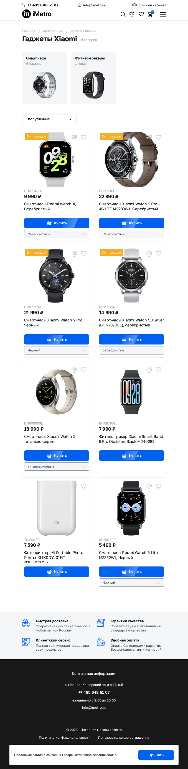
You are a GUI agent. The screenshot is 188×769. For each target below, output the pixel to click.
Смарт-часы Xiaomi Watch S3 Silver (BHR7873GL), (131, 322)
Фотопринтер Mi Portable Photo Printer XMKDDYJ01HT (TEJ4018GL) (53, 556)
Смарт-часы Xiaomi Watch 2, (50, 439)
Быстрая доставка (52, 621)
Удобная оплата (125, 640)
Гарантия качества (127, 621)
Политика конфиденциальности (64, 738)
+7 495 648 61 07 (43, 5)
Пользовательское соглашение (123, 738)
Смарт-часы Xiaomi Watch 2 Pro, (53, 322)
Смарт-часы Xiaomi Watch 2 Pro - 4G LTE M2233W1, (129, 206)
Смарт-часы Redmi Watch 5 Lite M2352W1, (128, 555)
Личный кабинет (152, 5)
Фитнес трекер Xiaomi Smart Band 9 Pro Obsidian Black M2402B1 (131, 439)
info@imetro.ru (95, 5)
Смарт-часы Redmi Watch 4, (50, 206)
